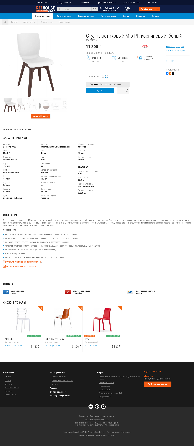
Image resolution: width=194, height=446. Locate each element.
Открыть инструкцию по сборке (21, 266)
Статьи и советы (11, 395)
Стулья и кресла (46, 22)
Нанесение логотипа (106, 382)
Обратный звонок (149, 9)
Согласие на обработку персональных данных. (97, 416)
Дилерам (55, 384)
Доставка (18, 129)
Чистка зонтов (104, 386)
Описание (7, 129)
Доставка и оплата (132, 2)
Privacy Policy (106, 432)
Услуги (100, 372)
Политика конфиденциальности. (97, 419)
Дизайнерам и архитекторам (62, 380)
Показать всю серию (175, 50)
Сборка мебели (104, 390)
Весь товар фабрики (175, 46)
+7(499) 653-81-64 (109, 8)
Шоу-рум (8, 384)
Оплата (28, 129)
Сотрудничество (63, 2)
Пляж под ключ (108, 16)
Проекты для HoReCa (106, 2)
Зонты (126, 16)
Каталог (14, 22)
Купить (100, 90)
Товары (53, 388)
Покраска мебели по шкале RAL (110, 393)
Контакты (152, 2)
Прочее (155, 16)
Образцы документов (60, 395)
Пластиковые (64, 22)
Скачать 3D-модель (40, 116)
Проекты (8, 380)
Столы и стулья (42, 16)
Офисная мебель (86, 16)
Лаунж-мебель (64, 16)
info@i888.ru (148, 376)
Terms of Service (121, 432)
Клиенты (8, 377)
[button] (65, 35)
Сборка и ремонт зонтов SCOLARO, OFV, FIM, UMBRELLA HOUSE (119, 378)
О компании (42, 2)
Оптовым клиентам (59, 377)
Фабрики (85, 2)
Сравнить (170, 60)
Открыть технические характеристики (23, 261)
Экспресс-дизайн (105, 397)
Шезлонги (140, 16)
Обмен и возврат (57, 392)
